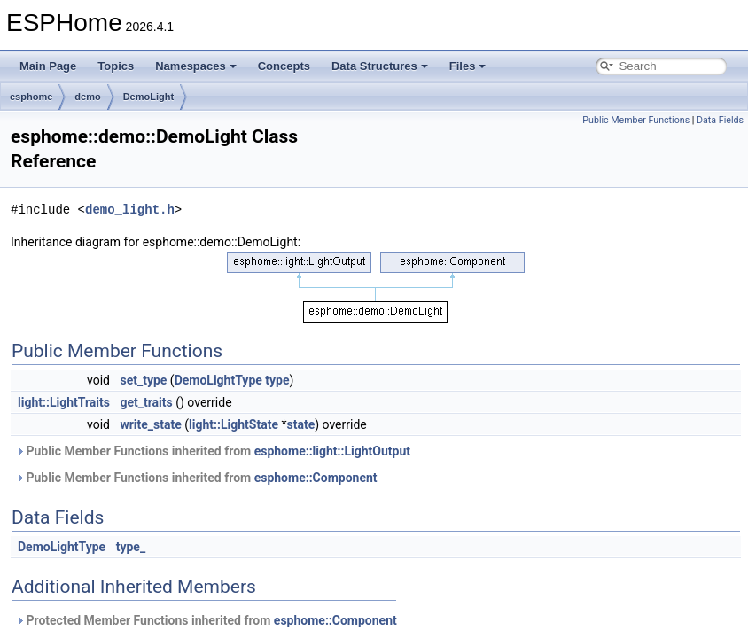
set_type (143, 380)
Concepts (284, 66)
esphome (31, 96)
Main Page (47, 66)
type (277, 380)
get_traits (146, 402)
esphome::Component (316, 478)
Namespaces (196, 66)
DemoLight (148, 96)
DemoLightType (218, 380)
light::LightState (233, 424)
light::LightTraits (64, 402)
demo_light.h (130, 209)
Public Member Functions (636, 120)
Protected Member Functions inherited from (206, 620)
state (300, 424)
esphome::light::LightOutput (332, 451)
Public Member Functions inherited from (212, 451)
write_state (150, 424)
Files (468, 66)
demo (87, 96)
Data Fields (720, 120)
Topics (115, 66)
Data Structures (379, 66)
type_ (130, 547)
